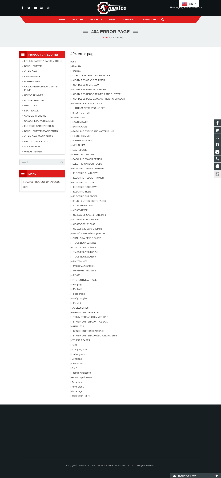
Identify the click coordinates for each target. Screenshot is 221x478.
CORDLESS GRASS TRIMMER (89, 80)
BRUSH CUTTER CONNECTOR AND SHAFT (96, 335)
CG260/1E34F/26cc (83, 205)
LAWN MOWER (80, 122)
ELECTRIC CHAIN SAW (85, 173)
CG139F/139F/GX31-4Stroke (87, 229)
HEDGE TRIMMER (82, 136)
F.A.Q (74, 368)
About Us (76, 66)
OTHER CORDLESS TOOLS (87, 103)
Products (76, 71)
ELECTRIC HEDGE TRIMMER (88, 177)
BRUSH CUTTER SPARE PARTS (89, 201)
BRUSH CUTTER (81, 112)
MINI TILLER (78, 145)
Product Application (81, 373)
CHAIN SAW (78, 117)
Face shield (79, 294)
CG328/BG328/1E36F (84, 224)
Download (77, 359)
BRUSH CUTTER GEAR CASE (88, 331)
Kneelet (77, 303)
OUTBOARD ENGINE (83, 154)
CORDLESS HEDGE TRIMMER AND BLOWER (97, 94)
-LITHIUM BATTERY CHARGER (89, 108)
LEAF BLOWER (80, 150)
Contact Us (77, 363)
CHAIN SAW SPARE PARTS (86, 238)
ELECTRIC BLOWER (84, 182)
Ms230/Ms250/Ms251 (84, 266)
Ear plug (77, 284)
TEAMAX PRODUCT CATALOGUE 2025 (41, 184)
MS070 (76, 275)
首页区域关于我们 (81, 396)
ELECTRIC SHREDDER (85, 196)
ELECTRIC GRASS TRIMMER (88, 168)
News (74, 345)
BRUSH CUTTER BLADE (86, 312)
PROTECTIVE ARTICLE (84, 280)
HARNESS (78, 326)
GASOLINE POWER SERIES (87, 159)
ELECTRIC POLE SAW (84, 187)
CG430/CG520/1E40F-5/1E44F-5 (89, 215)
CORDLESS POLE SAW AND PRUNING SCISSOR (99, 99)
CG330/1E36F (80, 210)
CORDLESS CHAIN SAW (86, 85)
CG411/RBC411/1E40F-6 (86, 219)
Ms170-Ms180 (80, 261)
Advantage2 (78, 391)
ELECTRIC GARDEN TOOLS (87, 164)
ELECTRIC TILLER (82, 191)
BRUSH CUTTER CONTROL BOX (90, 321)
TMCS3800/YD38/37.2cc (85, 252)
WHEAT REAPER (81, 340)
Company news (80, 349)
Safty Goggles (80, 298)
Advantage (77, 382)
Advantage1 (78, 386)
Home (73, 61)
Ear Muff (77, 289)
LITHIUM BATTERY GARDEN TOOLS (91, 75)
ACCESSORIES (80, 307)
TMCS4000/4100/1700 (84, 247)
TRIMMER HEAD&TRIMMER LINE (90, 317)
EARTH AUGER (80, 126)
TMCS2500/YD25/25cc (84, 242)
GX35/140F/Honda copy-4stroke (89, 233)
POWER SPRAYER (82, 140)
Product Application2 (82, 377)
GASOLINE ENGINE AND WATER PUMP (93, 131)
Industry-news (79, 354)
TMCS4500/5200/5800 (84, 256)
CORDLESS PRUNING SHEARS (89, 89)
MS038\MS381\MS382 (84, 270)
